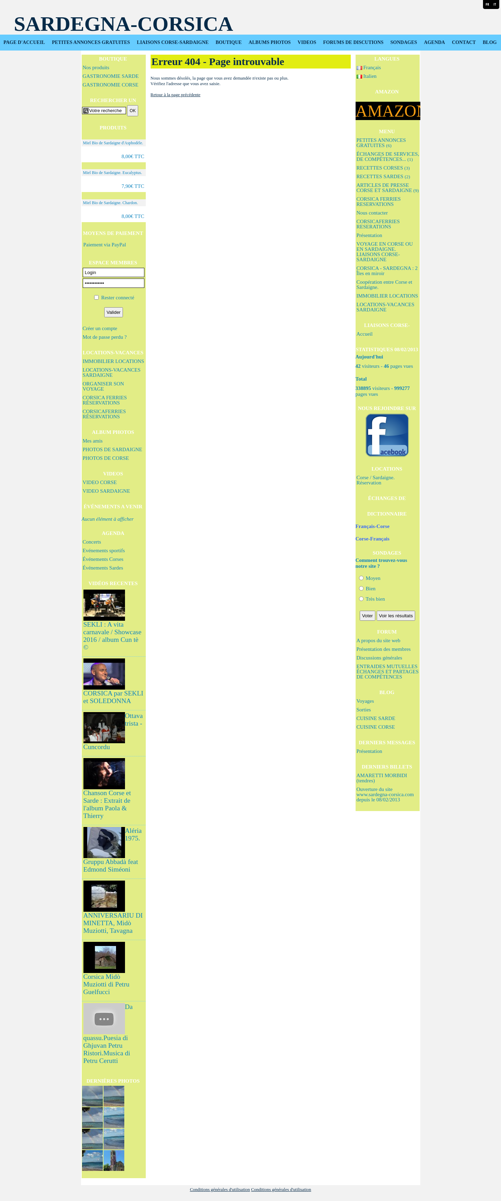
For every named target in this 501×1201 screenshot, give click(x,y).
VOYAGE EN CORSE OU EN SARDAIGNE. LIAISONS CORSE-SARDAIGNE (385, 251)
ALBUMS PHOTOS (270, 42)
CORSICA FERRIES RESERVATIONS (379, 201)
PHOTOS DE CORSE (106, 458)
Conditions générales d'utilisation (220, 1189)
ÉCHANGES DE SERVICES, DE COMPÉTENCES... (388, 156)
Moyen (370, 578)
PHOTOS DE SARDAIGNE (112, 449)
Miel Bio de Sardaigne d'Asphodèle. (113, 143)
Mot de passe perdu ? (105, 337)
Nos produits (96, 67)
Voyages (365, 701)
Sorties (364, 709)
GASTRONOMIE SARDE (111, 76)
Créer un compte (100, 328)
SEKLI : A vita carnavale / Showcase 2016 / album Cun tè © (112, 636)
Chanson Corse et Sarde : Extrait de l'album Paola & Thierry (107, 804)
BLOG (489, 42)
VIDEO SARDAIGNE (106, 491)
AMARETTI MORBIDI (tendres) (382, 778)
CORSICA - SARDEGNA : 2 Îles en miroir (387, 270)
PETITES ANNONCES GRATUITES (91, 42)
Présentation (369, 235)
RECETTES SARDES (383, 176)
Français (369, 67)
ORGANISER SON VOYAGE (103, 386)
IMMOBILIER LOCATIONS (113, 361)
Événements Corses (103, 559)
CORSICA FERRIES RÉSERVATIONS (105, 400)
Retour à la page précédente (175, 94)
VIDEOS (307, 42)
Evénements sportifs (104, 550)
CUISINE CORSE (376, 727)
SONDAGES (404, 42)
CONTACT (464, 42)
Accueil (365, 334)
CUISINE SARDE (376, 718)
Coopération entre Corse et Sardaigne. (384, 284)
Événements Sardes (103, 568)
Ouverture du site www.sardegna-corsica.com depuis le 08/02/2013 (385, 794)
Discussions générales (379, 658)
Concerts (92, 542)
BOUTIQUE (229, 42)
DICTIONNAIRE (386, 514)
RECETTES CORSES (383, 168)
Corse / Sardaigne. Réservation (376, 480)
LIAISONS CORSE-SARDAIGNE (172, 42)
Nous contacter (372, 213)
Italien (367, 76)
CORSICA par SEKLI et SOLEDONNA (113, 697)
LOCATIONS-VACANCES (113, 352)
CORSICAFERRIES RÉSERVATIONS (104, 414)
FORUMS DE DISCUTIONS (353, 42)
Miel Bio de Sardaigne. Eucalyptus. (112, 173)
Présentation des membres (384, 649)
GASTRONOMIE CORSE (110, 85)
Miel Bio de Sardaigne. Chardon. (110, 203)
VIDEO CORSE (100, 482)
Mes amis (93, 441)
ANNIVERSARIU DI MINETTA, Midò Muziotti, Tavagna (113, 923)
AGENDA (434, 42)
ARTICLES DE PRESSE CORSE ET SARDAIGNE (388, 187)
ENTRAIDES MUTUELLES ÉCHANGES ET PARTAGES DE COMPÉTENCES (388, 672)
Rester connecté (117, 297)
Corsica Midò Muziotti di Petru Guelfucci (106, 984)
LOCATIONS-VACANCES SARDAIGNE (112, 372)
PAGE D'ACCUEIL (24, 42)
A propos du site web (379, 640)
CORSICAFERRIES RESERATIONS (378, 224)
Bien (367, 588)
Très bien (372, 599)
